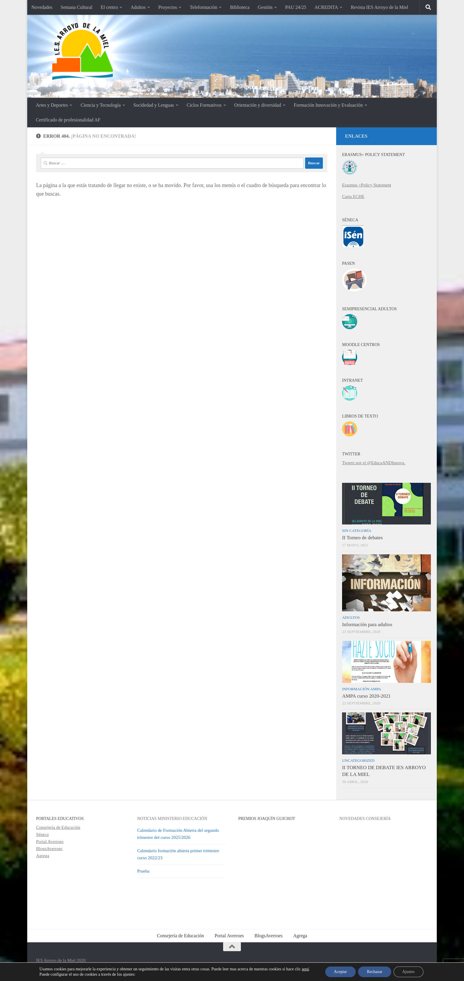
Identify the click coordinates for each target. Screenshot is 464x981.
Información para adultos (367, 624)
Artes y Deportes (52, 105)
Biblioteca (239, 7)
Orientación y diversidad (257, 105)
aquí (305, 969)
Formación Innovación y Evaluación (328, 105)
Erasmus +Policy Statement (366, 185)
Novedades (41, 7)
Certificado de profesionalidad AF (68, 119)
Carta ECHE (353, 196)
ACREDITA (326, 7)
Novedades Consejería (365, 818)
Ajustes (408, 971)
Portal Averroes (50, 841)
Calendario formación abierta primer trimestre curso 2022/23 (178, 854)
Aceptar (340, 971)
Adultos (138, 7)
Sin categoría (356, 530)
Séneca (42, 834)
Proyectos (167, 7)
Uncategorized (358, 760)
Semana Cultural (76, 7)
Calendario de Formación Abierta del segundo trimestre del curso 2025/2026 (178, 834)
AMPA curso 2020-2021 (366, 696)
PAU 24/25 (295, 7)
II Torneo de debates (362, 537)
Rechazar (374, 971)
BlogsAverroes (49, 848)
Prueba (143, 871)
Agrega (42, 855)
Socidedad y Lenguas (153, 105)
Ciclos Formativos (204, 105)
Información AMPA (361, 689)
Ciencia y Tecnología (100, 105)
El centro (109, 7)
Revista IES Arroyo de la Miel (379, 7)
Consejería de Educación (58, 827)
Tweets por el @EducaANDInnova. (373, 462)
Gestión (265, 7)
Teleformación (203, 7)
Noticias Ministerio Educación (172, 818)
